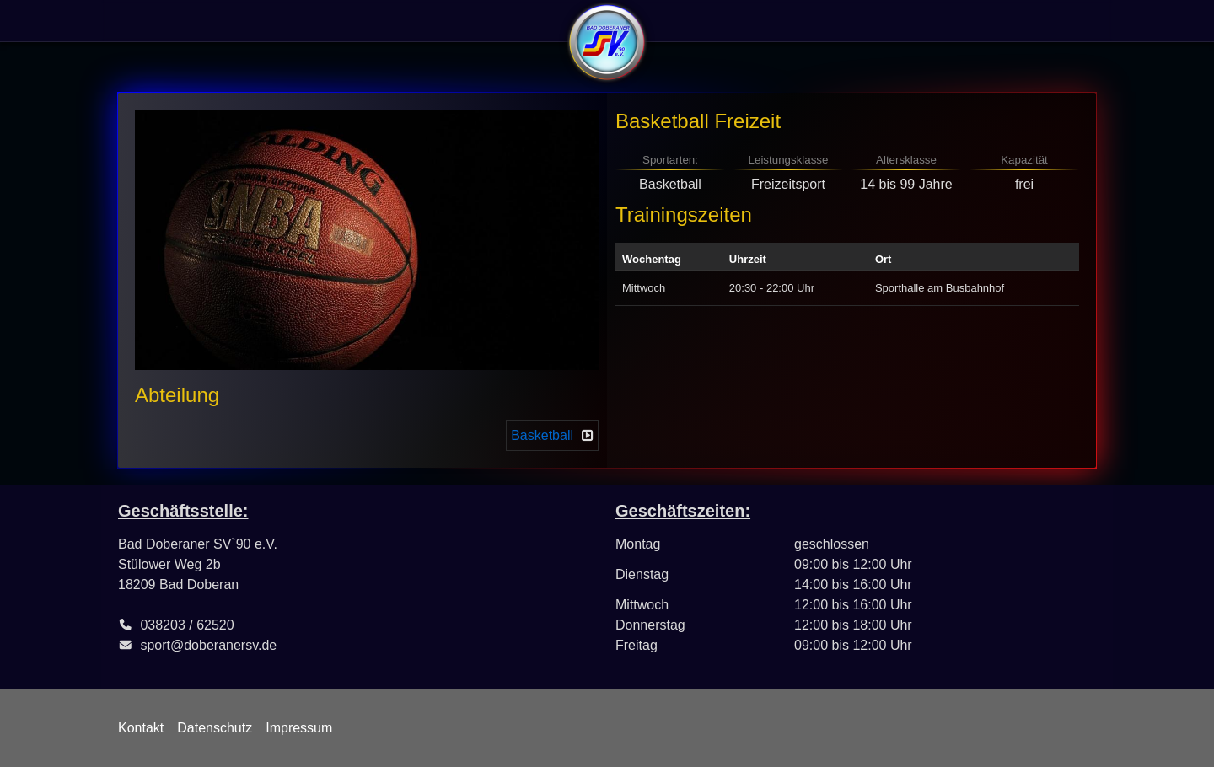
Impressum (299, 728)
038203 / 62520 (187, 625)
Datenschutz (214, 728)
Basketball (542, 435)
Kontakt (141, 728)
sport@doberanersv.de (208, 645)
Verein (142, 20)
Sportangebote (232, 20)
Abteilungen (339, 20)
